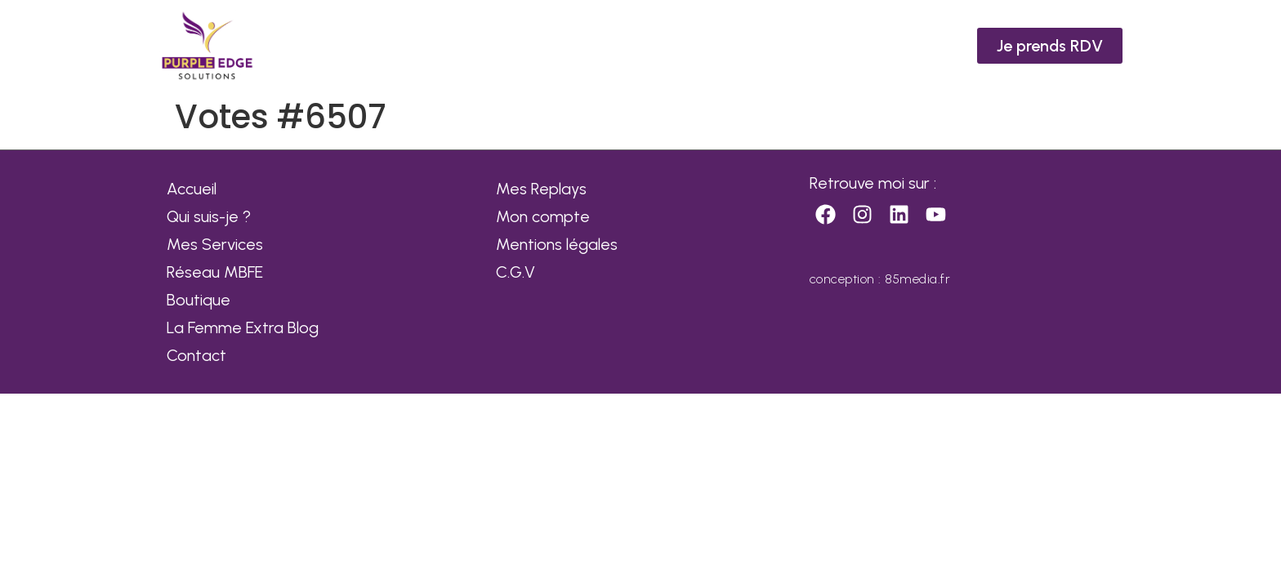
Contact (196, 355)
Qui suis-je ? (209, 216)
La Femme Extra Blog (243, 327)
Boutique (198, 300)
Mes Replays (541, 188)
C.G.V (515, 272)
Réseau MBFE (215, 272)
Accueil (191, 188)
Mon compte (543, 216)
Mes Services (215, 244)
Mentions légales (557, 244)
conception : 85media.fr (880, 279)
